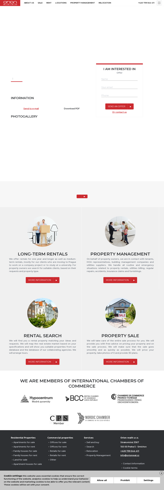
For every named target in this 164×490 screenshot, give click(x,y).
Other (53, 460)
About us (29, 3)
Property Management (98, 455)
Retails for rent (58, 455)
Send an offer (116, 106)
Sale (40, 3)
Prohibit (125, 480)
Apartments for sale (24, 442)
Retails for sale (58, 451)
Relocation (105, 3)
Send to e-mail (31, 108)
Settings (148, 480)
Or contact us (119, 112)
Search (90, 447)
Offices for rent (58, 447)
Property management (82, 3)
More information (39, 280)
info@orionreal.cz (129, 455)
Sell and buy (92, 442)
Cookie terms (130, 468)
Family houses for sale (25, 451)
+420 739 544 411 (146, 3)
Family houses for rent (25, 455)
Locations (60, 3)
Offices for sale (58, 442)
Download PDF (72, 108)
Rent (49, 3)
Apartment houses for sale (27, 464)
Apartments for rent (24, 447)
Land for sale (20, 460)
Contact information (134, 463)
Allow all (102, 480)
